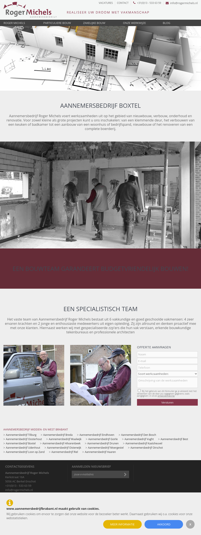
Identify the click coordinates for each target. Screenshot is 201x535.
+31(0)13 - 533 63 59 (147, 3)
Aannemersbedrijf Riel (64, 452)
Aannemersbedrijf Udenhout (23, 447)
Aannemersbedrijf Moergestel (106, 447)
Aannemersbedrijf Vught (139, 439)
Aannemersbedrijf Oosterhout (24, 439)
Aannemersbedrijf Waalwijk (65, 439)
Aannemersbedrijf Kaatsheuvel (143, 443)
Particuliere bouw (57, 23)
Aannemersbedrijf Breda (58, 435)
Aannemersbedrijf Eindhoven (96, 435)
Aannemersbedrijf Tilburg (21, 435)
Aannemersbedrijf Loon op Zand (25, 452)
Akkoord (163, 524)
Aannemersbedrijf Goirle (103, 439)
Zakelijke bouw (94, 23)
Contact (122, 3)
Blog (166, 23)
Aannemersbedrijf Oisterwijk (64, 447)
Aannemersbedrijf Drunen (103, 443)
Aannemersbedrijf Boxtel (21, 443)
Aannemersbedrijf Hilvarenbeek (61, 443)
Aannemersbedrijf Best (174, 439)
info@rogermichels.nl (182, 3)
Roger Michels (14, 23)
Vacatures (106, 3)
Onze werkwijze (134, 23)
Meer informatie (122, 524)
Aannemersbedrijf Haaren (100, 452)
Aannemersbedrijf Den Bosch (138, 435)
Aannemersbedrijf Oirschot (146, 447)
